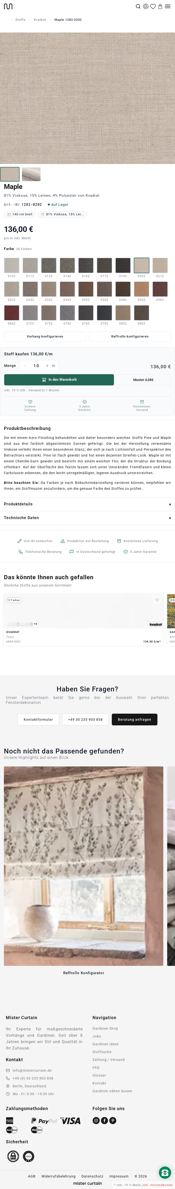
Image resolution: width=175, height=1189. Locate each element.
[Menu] (167, 6)
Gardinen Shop (105, 1028)
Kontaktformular (38, 719)
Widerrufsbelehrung (58, 1176)
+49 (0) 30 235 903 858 (33, 1078)
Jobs (97, 1036)
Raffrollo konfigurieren (130, 336)
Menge (87, 365)
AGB (32, 1176)
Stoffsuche (102, 1052)
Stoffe (20, 20)
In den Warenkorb (59, 379)
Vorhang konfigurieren (45, 336)
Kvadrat (40, 20)
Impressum (119, 1176)
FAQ (96, 1067)
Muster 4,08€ (143, 380)
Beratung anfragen (134, 719)
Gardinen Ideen (106, 1044)
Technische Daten (21, 517)
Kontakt (99, 1083)
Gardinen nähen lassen (112, 1091)
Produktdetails (18, 504)
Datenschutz (92, 1176)
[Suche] (138, 6)
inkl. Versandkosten (158, 1185)
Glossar (99, 1075)
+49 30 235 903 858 (85, 719)
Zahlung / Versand (109, 1060)
